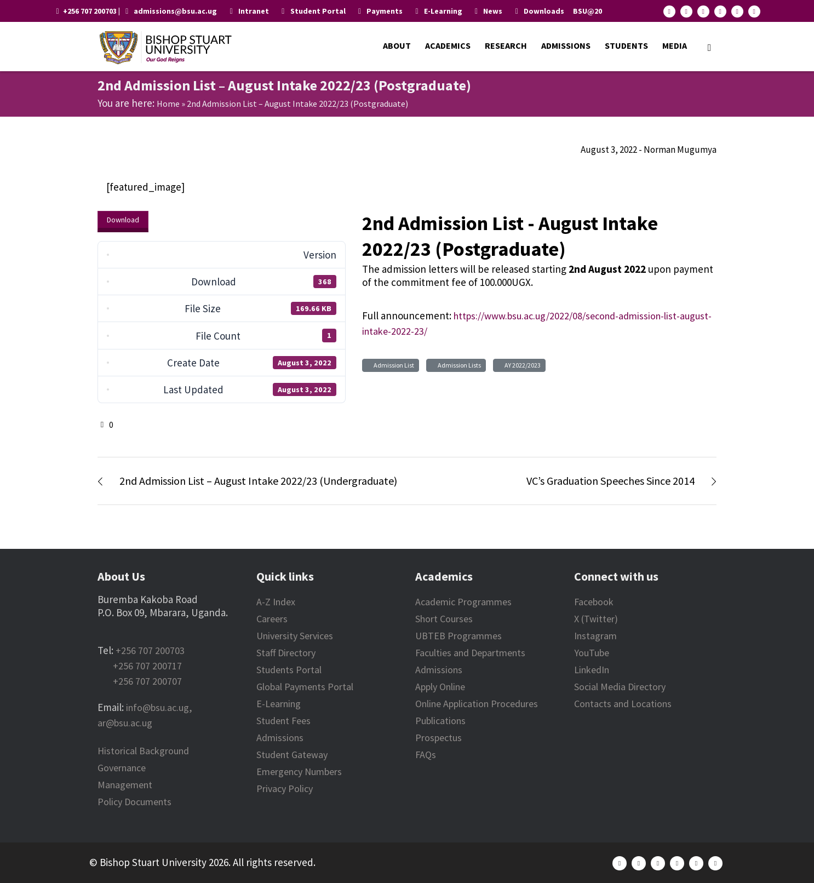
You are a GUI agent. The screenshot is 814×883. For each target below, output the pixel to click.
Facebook (594, 601)
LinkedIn (591, 669)
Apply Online (440, 686)
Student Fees (283, 720)
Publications (440, 720)
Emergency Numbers (299, 771)
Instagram (595, 635)
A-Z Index (275, 601)
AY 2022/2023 (521, 365)
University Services (294, 635)
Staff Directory (286, 652)
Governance (122, 767)
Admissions (279, 737)
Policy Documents (134, 801)
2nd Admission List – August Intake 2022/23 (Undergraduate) (258, 481)
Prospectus (438, 737)
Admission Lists (458, 365)
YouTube (591, 652)
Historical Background (143, 750)
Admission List (392, 365)
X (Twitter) (596, 618)
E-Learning (278, 703)
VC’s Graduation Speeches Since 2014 (610, 481)
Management (125, 784)
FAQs (425, 754)
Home (168, 103)
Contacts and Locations (623, 703)
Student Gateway (292, 754)
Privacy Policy (284, 788)
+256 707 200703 (150, 650)
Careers (272, 618)
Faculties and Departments (470, 652)
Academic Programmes (463, 601)
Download (123, 220)
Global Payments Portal (304, 686)
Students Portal (289, 669)
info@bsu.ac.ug (157, 707)
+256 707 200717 (147, 666)
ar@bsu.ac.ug (125, 722)
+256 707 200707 (147, 681)
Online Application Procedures (476, 703)
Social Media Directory (620, 686)
